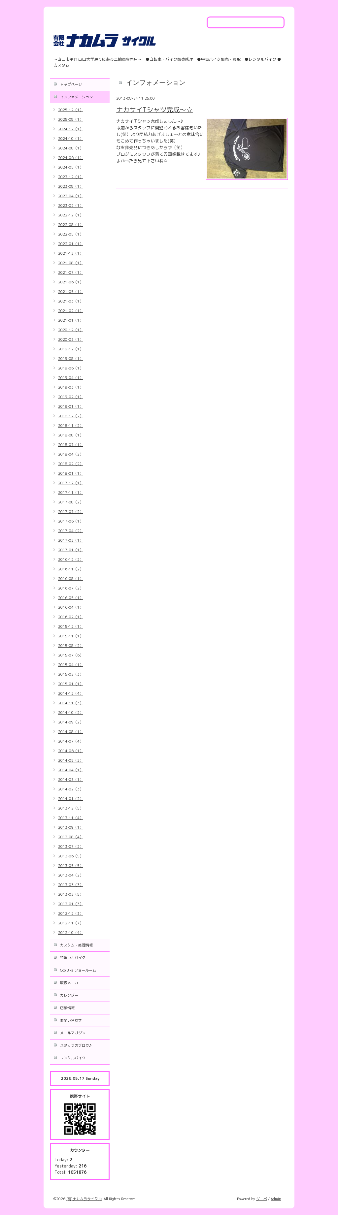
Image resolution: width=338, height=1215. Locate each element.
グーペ (261, 1198)
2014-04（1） (70, 770)
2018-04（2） (70, 454)
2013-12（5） (70, 808)
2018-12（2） (70, 416)
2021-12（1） (70, 253)
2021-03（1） (70, 301)
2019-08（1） (70, 358)
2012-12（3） (70, 913)
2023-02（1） (70, 205)
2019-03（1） (70, 387)
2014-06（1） (70, 750)
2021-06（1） (70, 282)
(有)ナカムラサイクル (84, 1198)
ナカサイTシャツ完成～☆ (154, 109)
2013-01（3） (70, 904)
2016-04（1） (70, 607)
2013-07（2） (70, 846)
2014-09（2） (70, 722)
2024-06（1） (70, 157)
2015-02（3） (70, 674)
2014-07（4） (70, 741)
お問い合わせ (71, 1020)
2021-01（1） (70, 320)
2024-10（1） (70, 138)
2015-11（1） (70, 636)
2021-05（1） (70, 291)
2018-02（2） (70, 463)
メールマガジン (72, 1033)
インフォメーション (76, 97)
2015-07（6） (70, 655)
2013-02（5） (70, 894)
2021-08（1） (70, 263)
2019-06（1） (70, 368)
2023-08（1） (70, 186)
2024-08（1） (70, 148)
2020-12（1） (70, 330)
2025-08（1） (70, 119)
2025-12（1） (70, 109)
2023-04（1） (70, 196)
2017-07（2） (70, 511)
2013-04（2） (70, 875)
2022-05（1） (70, 234)
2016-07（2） (70, 588)
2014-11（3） (70, 703)
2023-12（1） (70, 176)
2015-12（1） (70, 626)
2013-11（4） (70, 817)
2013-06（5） (70, 856)
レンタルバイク (72, 1058)
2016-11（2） (70, 569)
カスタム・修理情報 (76, 945)
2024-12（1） (70, 129)
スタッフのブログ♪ (75, 1045)
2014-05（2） (70, 760)
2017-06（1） (70, 521)
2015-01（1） (70, 684)
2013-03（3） (70, 884)
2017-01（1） (70, 550)
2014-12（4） (70, 693)
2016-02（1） (70, 617)
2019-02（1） (70, 397)
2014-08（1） (70, 731)
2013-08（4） (70, 837)
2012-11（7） (70, 923)
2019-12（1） (70, 349)
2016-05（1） (70, 597)
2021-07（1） (70, 272)
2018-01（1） (70, 473)
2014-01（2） (70, 798)
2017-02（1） (70, 540)
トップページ (71, 84)
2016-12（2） (70, 559)
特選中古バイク (72, 957)
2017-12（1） (70, 483)
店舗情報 (67, 1007)
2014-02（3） (70, 789)
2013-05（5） (70, 865)
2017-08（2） (70, 502)
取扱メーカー (71, 982)
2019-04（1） (70, 377)
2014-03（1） (70, 779)
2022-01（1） (70, 243)
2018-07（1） (70, 444)
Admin (276, 1198)
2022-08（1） (70, 224)
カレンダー (69, 995)
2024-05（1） (70, 167)
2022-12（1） (70, 215)
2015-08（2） (70, 645)
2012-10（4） (70, 932)
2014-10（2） (70, 712)
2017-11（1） (70, 492)
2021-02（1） (70, 310)
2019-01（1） (70, 406)
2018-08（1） (70, 435)
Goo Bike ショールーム (78, 970)
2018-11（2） (70, 425)
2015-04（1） (70, 664)
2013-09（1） (70, 827)
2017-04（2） (70, 530)
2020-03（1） (70, 339)
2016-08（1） (70, 578)
